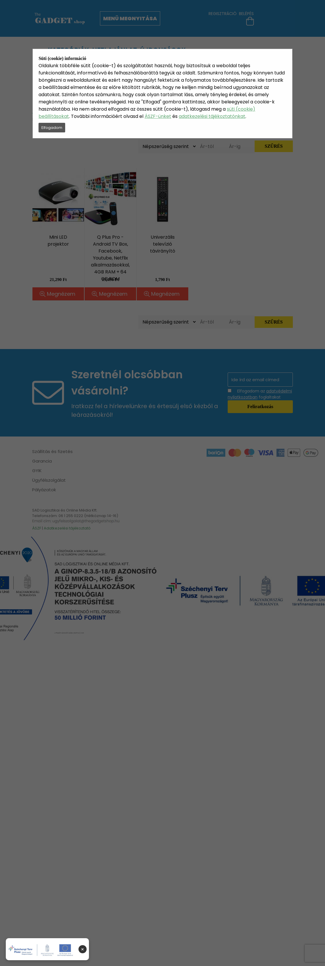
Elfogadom (51, 127)
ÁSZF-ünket (158, 116)
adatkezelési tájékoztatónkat (212, 116)
